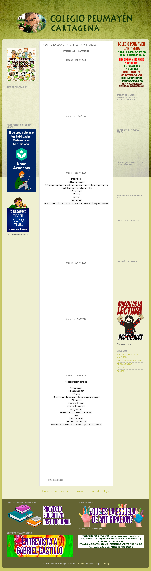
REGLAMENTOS (124, 364)
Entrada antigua (100, 491)
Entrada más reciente (55, 491)
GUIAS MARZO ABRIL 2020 (129, 361)
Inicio (79, 491)
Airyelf (81, 563)
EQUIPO (121, 371)
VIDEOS (120, 367)
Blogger (107, 563)
